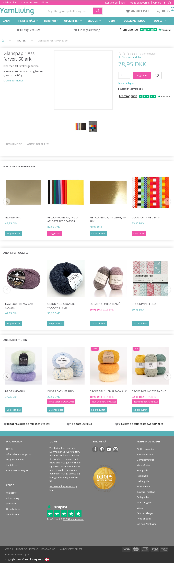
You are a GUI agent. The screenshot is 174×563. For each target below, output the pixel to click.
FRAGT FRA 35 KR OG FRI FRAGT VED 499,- (29, 424)
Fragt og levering (140, 2)
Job (27, 554)
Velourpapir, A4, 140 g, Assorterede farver (62, 219)
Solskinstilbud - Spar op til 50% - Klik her (26, 2)
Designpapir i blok (144, 303)
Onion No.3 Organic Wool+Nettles (61, 305)
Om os (157, 2)
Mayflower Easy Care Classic (19, 305)
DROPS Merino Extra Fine (149, 391)
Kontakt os (111, 2)
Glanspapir (12, 217)
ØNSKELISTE (138, 11)
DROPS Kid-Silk (15, 391)
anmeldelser (148, 53)
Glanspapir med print (147, 217)
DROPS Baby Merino (60, 391)
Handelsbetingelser (71, 549)
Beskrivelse (14, 144)
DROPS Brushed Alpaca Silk (108, 391)
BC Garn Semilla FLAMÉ (105, 303)
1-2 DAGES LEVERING (81, 424)
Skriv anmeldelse (132, 57)
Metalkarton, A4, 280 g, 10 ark (108, 219)
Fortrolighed (13, 554)
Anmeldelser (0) (38, 144)
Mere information (13, 80)
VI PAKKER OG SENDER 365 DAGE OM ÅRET (141, 424)
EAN (123, 2)
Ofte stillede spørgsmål (18, 454)
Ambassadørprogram (17, 470)
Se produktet (13, 233)
